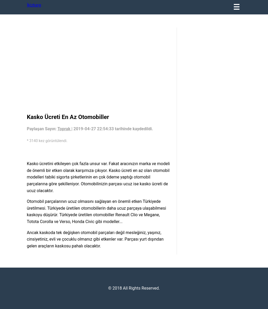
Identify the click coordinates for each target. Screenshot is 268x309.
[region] (99, 69)
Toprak (64, 128)
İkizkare (34, 5)
